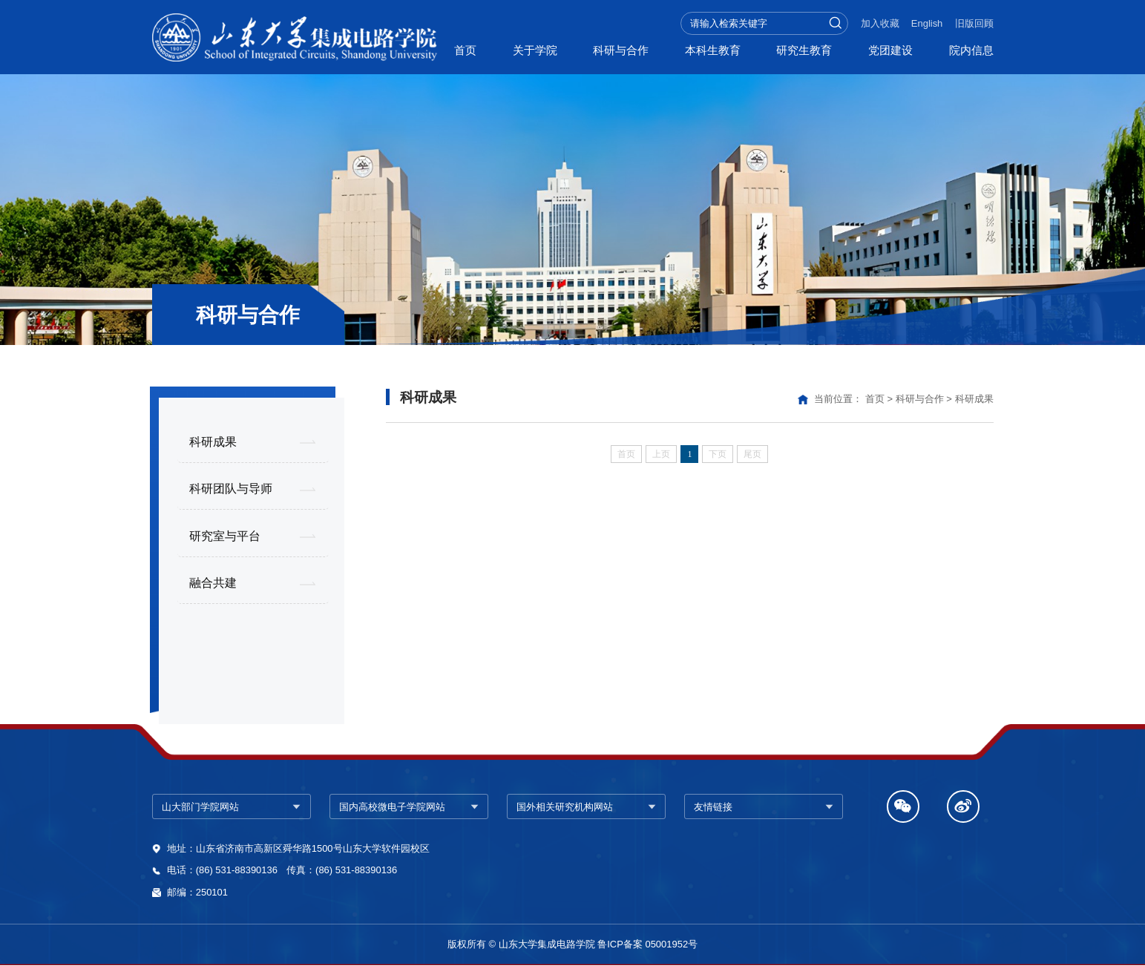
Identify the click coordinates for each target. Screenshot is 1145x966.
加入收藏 (880, 23)
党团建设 (890, 50)
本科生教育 (713, 50)
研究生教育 (804, 50)
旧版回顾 (974, 23)
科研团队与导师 (230, 488)
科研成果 (213, 441)
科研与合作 (621, 50)
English (926, 23)
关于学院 (535, 50)
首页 (465, 50)
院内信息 (971, 50)
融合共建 (213, 582)
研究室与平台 (224, 535)
